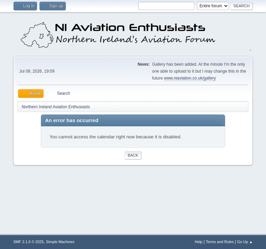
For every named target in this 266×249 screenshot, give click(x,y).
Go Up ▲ (245, 242)
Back (133, 155)
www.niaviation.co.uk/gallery (190, 78)
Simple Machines (60, 242)
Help (198, 242)
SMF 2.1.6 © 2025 (28, 242)
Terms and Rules (220, 242)
